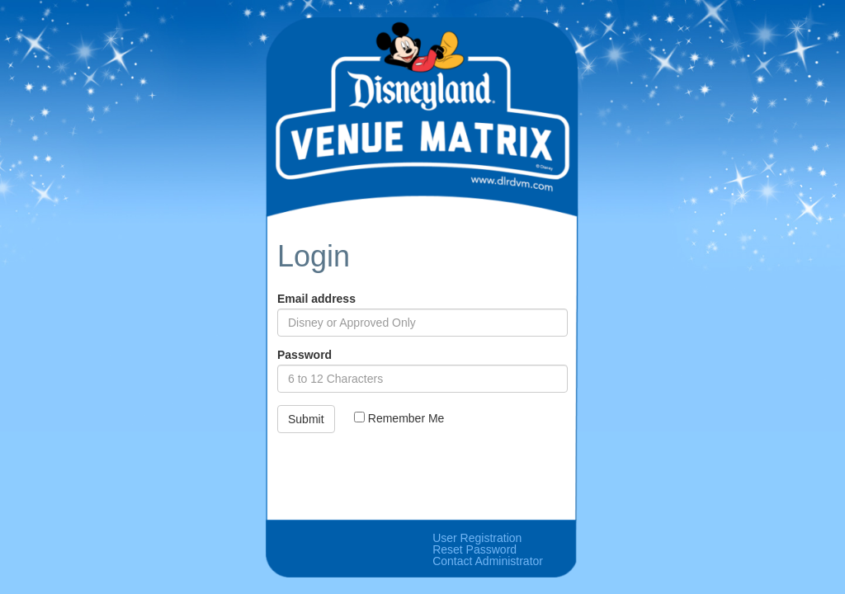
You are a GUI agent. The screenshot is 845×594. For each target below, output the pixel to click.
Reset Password (474, 549)
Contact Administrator (487, 561)
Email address (316, 298)
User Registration (477, 537)
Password (304, 355)
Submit (306, 419)
